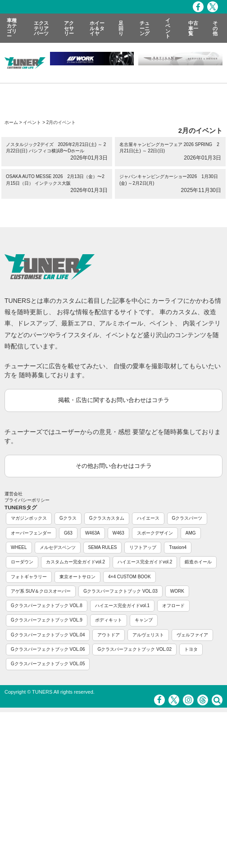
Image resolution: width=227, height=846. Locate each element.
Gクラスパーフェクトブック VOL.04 (48, 634)
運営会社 (14, 493)
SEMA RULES (102, 547)
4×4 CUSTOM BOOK (129, 576)
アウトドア (108, 634)
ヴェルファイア (192, 634)
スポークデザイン (155, 532)
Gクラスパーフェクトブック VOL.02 (134, 649)
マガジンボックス (29, 518)
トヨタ (191, 649)
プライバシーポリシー (27, 500)
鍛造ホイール (198, 561)
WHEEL (19, 547)
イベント (32, 122)
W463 (118, 532)
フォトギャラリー (29, 576)
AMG (191, 532)
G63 (68, 532)
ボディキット (108, 619)
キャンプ (144, 619)
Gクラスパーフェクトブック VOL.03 (120, 591)
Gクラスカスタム (106, 518)
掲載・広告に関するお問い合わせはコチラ (113, 400)
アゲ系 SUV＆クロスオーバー (41, 591)
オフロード (173, 605)
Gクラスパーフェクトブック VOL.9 (46, 619)
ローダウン (22, 561)
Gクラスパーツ (187, 518)
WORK (177, 591)
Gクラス (68, 518)
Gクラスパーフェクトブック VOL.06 (48, 649)
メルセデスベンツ (58, 547)
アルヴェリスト (148, 634)
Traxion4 (177, 547)
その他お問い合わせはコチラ (114, 465)
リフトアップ (142, 547)
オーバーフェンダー (31, 532)
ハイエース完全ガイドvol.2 (145, 561)
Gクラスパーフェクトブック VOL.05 (48, 663)
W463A (92, 532)
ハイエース (148, 518)
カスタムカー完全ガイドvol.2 (75, 561)
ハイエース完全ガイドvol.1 (122, 605)
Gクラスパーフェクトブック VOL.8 (46, 605)
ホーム (11, 122)
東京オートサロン (77, 576)
